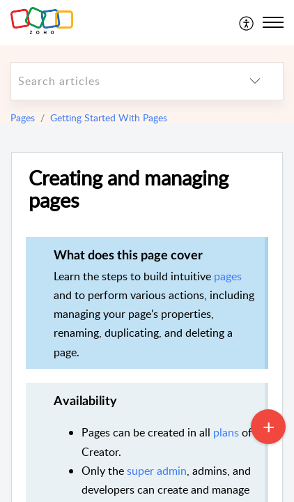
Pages (22, 117)
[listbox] (255, 81)
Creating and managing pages (129, 190)
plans (226, 432)
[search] (119, 81)
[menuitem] (247, 22)
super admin (157, 470)
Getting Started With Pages (108, 117)
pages (228, 276)
